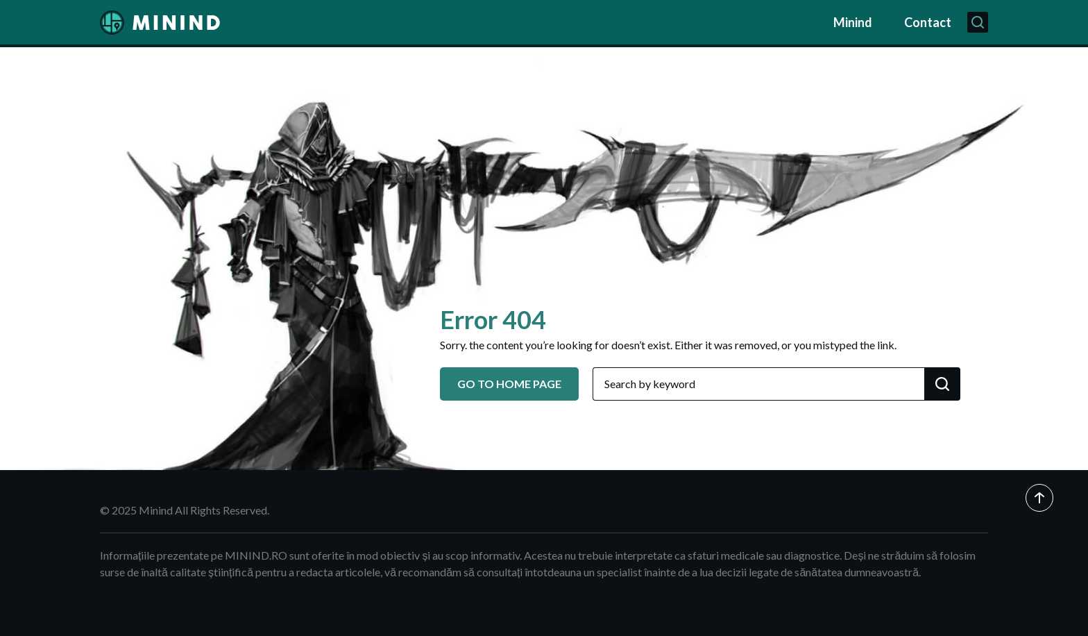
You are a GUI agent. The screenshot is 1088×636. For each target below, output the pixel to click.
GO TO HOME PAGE (509, 383)
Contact (927, 22)
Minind (852, 22)
